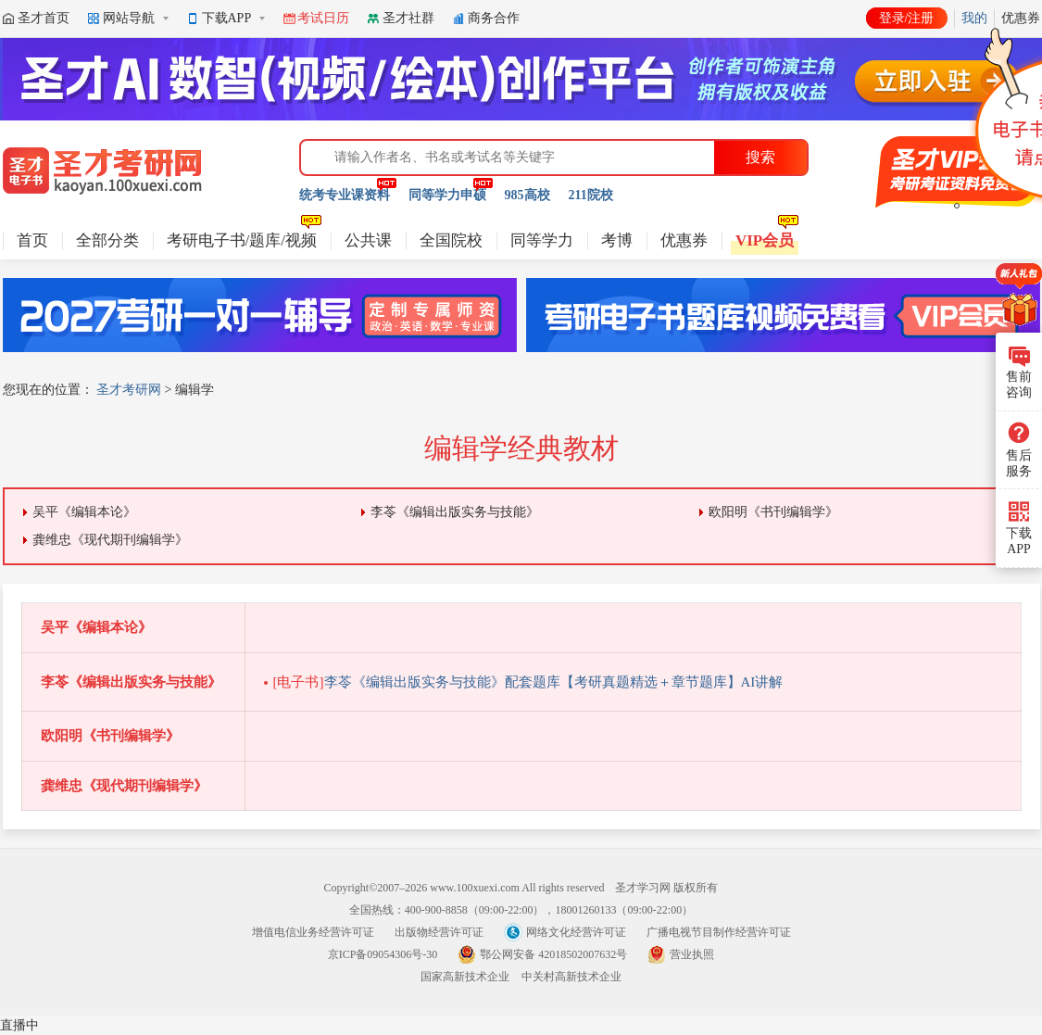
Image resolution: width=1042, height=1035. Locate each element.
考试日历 (323, 18)
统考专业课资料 (344, 195)
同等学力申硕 (447, 195)
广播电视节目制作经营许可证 (719, 932)
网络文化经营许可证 (576, 932)
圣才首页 (43, 18)
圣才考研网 (128, 390)
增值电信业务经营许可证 (313, 932)
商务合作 (494, 18)
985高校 (527, 195)
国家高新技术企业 (465, 976)
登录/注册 (907, 18)
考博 (617, 240)
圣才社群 (408, 18)
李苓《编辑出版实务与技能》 (454, 512)
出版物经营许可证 (439, 932)
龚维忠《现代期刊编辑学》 (110, 540)
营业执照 (692, 954)
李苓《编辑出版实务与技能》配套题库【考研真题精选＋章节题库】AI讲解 (528, 682)
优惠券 (684, 240)
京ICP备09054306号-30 (383, 954)
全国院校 (451, 240)
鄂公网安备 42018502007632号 (553, 954)
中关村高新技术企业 (571, 976)
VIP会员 (764, 240)
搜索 (760, 157)
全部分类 (107, 240)
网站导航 (129, 18)
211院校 (591, 195)
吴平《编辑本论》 (84, 512)
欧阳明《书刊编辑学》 (773, 512)
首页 (32, 240)
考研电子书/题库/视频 (242, 240)
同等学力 (541, 240)
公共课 (368, 240)
